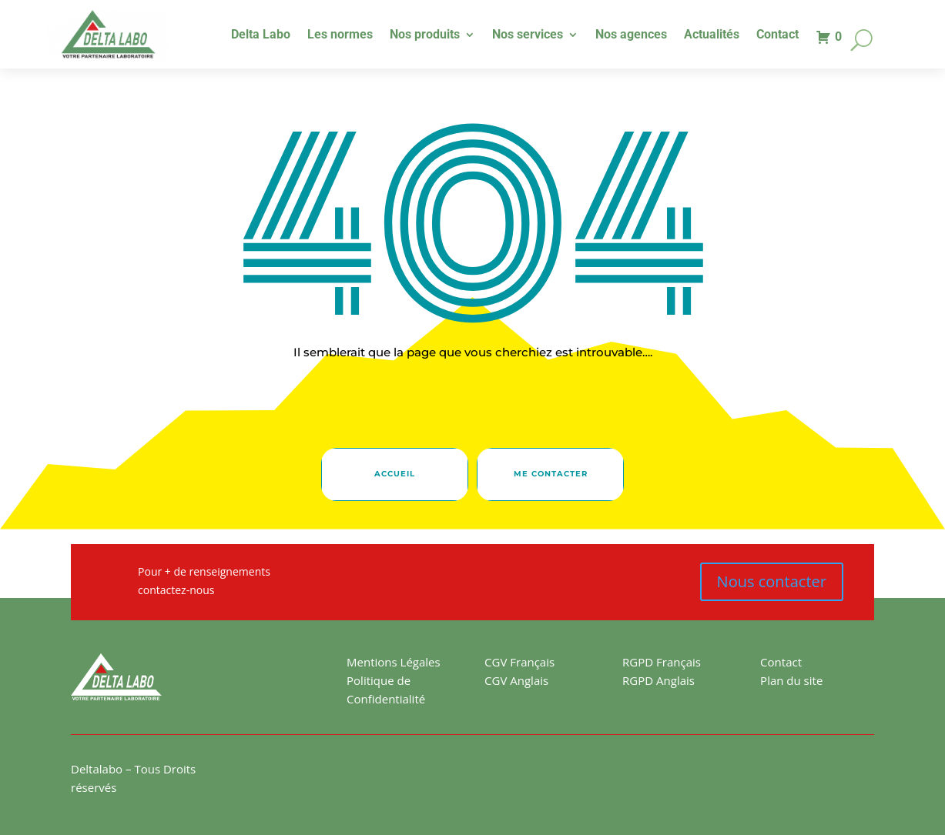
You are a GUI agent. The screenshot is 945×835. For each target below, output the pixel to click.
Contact (777, 35)
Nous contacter (771, 581)
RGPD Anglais (658, 680)
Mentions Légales (394, 662)
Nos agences (631, 35)
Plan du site (791, 680)
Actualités (711, 35)
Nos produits (425, 35)
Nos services (527, 35)
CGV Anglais (516, 680)
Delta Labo (260, 35)
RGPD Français (661, 662)
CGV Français (519, 662)
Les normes (340, 35)
